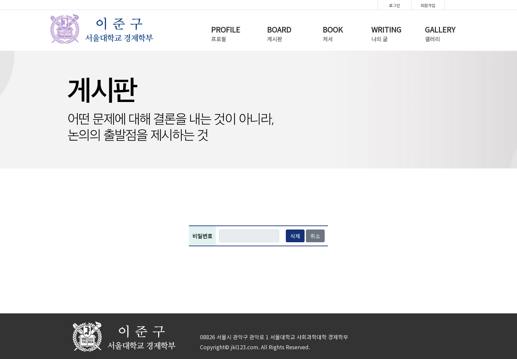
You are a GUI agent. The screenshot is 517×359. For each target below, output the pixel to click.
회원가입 (428, 5)
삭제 (295, 236)
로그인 (394, 5)
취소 (315, 236)
